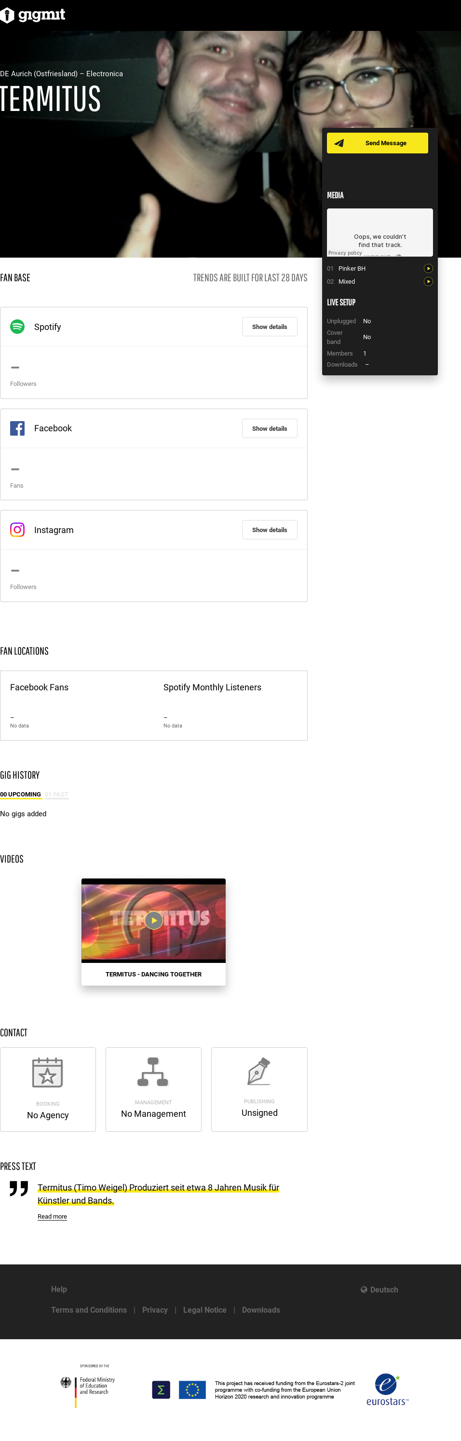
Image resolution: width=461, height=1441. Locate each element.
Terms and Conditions (89, 1310)
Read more (52, 1216)
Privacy (155, 1310)
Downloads (261, 1310)
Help (59, 1289)
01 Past (56, 794)
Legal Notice (205, 1310)
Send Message (386, 143)
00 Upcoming (21, 794)
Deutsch (384, 1289)
